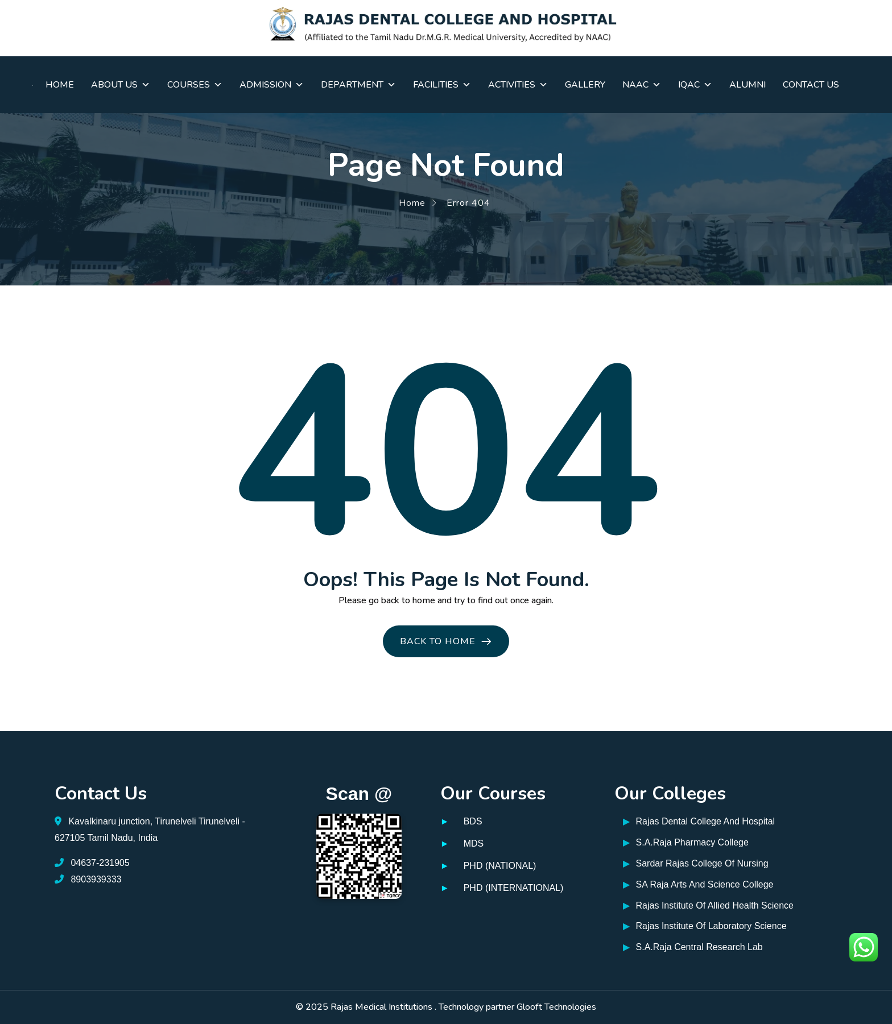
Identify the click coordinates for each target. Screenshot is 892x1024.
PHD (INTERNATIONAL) (514, 888)
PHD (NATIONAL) (500, 865)
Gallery (585, 84)
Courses (194, 84)
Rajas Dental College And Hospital (699, 822)
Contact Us (811, 84)
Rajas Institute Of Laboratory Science (704, 926)
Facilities (442, 84)
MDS (474, 843)
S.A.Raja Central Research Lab (693, 947)
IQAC (695, 84)
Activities (518, 84)
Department (358, 84)
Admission (271, 84)
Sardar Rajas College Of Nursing (695, 864)
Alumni (747, 84)
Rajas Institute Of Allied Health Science (708, 906)
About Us (120, 84)
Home (60, 84)
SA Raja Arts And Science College (698, 885)
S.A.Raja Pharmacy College (686, 843)
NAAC (641, 84)
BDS (473, 821)
